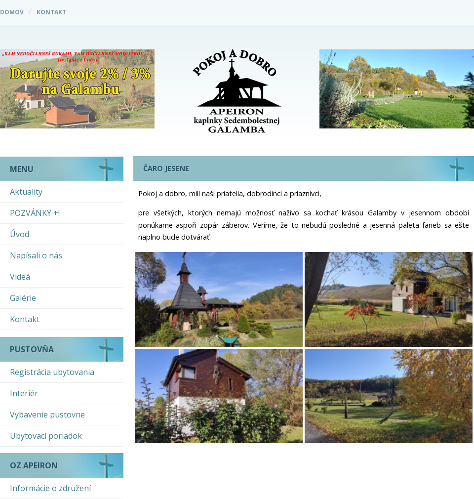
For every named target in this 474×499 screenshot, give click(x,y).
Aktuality (26, 191)
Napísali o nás (36, 255)
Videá (20, 276)
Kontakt (51, 12)
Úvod (19, 234)
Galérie (23, 297)
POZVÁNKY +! (35, 213)
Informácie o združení (50, 488)
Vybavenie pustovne (47, 414)
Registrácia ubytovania (52, 372)
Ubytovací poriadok (46, 435)
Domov (12, 12)
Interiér (24, 393)
